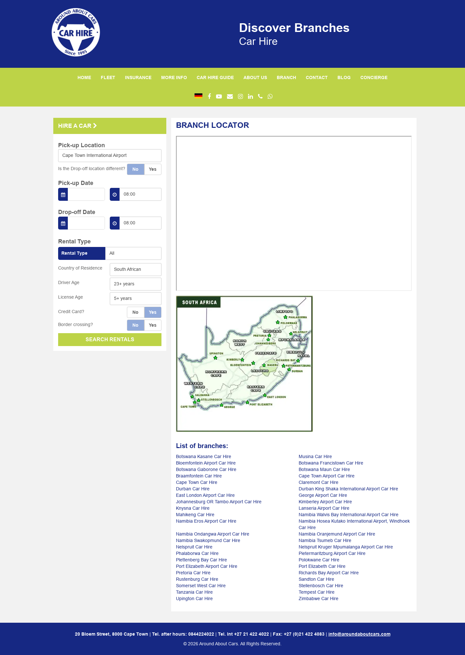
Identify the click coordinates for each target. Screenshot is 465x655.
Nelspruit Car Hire (194, 546)
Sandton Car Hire (316, 579)
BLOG (344, 77)
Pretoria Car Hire (193, 572)
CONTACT (317, 77)
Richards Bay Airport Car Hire (329, 572)
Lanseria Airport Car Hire (324, 508)
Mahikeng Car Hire (195, 514)
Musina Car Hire (315, 456)
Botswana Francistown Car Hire (331, 463)
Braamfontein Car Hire (199, 475)
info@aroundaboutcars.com (359, 634)
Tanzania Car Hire (194, 592)
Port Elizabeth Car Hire (322, 566)
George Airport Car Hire (323, 495)
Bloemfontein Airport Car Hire (206, 463)
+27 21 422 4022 (251, 634)
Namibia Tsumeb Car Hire (325, 540)
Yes (153, 169)
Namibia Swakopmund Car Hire (208, 540)
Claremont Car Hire (318, 482)
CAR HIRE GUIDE (215, 77)
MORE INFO (174, 77)
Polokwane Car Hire (319, 559)
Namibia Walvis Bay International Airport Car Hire (348, 514)
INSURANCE (138, 77)
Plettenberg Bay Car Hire (201, 559)
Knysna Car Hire (193, 508)
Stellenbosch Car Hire (321, 585)
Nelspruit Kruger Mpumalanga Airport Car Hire (346, 546)
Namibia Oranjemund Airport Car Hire (337, 534)
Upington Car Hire (194, 598)
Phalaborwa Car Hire (197, 553)
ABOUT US (255, 77)
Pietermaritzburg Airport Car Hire (332, 553)
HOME (84, 77)
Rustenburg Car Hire (197, 579)
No (135, 169)
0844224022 (201, 634)
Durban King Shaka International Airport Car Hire (348, 488)
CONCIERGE (374, 77)
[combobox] (109, 155)
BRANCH (286, 77)
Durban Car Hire (193, 488)
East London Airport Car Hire (205, 495)
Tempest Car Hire (317, 592)
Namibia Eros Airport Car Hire (206, 521)
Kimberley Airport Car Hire (325, 501)
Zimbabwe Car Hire (318, 598)
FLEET (108, 77)
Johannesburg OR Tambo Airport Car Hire (219, 501)
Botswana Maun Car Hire (324, 469)
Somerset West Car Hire (201, 585)
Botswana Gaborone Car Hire (206, 469)
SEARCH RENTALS (110, 339)
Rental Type (74, 253)
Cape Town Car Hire (196, 482)
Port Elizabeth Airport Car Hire (206, 566)
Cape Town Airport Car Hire (327, 475)
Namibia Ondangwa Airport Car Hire (212, 534)
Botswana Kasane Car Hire (203, 456)
